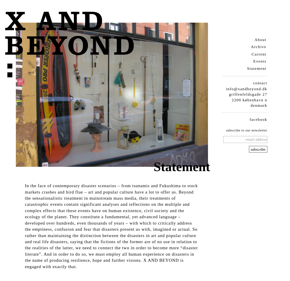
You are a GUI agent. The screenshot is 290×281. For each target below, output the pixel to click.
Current (258, 54)
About (260, 39)
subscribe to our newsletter (246, 130)
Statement (256, 68)
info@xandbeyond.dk (246, 89)
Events (259, 61)
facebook (258, 119)
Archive (258, 47)
